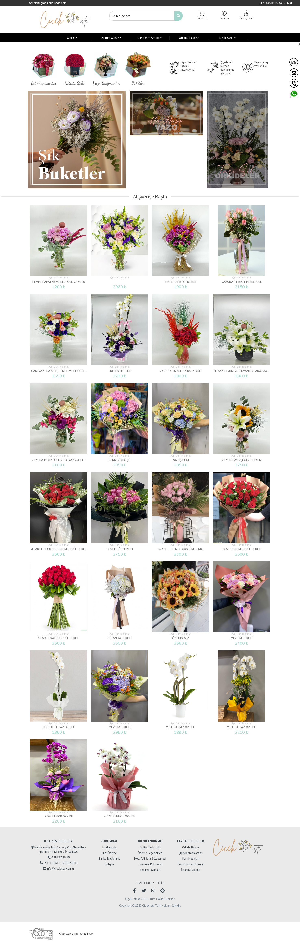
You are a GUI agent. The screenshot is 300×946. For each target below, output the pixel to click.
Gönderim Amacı (150, 38)
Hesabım (224, 18)
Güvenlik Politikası (150, 864)
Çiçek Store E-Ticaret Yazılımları (60, 933)
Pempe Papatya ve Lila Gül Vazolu (58, 282)
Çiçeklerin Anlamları (191, 853)
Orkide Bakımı (190, 847)
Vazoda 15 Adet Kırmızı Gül (180, 371)
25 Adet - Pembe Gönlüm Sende (181, 549)
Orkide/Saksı (189, 38)
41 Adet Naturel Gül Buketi (58, 638)
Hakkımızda (109, 847)
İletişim (109, 864)
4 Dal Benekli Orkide (119, 816)
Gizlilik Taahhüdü (150, 847)
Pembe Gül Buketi (120, 549)
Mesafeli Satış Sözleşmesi (150, 858)
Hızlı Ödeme (109, 853)
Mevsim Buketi (241, 638)
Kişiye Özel (227, 38)
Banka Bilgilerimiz (109, 858)
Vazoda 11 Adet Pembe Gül (241, 282)
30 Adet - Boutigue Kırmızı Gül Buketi (59, 549)
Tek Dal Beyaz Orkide (58, 727)
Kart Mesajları (190, 858)
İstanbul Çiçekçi (191, 870)
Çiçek (72, 38)
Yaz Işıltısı (180, 460)
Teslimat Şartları (150, 870)
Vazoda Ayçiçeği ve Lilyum (242, 460)
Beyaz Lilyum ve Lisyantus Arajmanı (242, 371)
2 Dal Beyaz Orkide (180, 727)
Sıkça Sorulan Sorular (191, 864)
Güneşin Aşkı (180, 638)
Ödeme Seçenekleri (150, 853)
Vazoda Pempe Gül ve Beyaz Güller (59, 460)
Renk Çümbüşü (119, 460)
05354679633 (283, 3)
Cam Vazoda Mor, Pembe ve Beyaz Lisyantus (65, 371)
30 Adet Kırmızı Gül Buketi (241, 549)
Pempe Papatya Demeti (180, 282)
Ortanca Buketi (120, 638)
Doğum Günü (111, 38)
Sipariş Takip (246, 18)
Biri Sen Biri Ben (120, 371)
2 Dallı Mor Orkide (59, 816)
